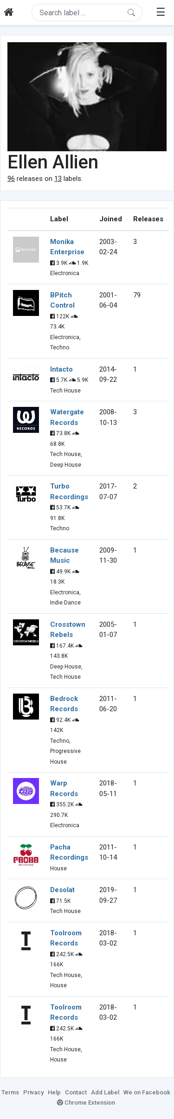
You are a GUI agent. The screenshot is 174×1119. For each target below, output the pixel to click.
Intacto (61, 369)
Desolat (62, 890)
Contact (76, 1092)
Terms (10, 1092)
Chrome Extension (86, 1102)
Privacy (33, 1092)
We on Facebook (146, 1092)
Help (54, 1092)
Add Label (105, 1092)
